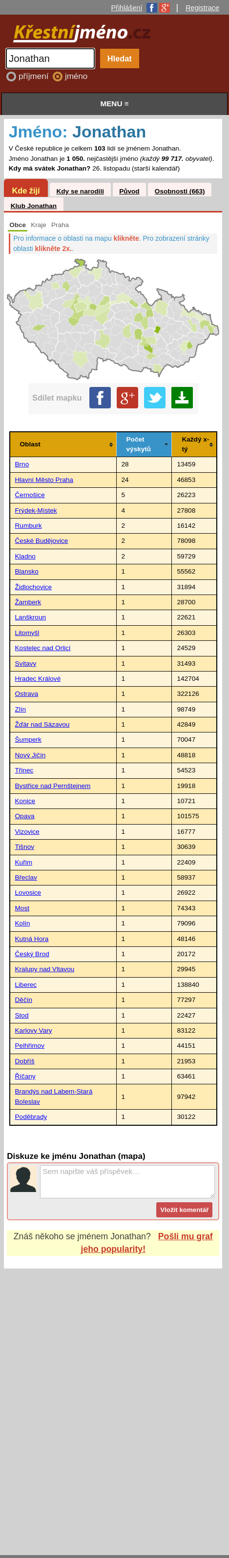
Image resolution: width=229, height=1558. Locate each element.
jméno (76, 76)
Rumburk (28, 525)
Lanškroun (30, 617)
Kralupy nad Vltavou (45, 969)
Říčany (25, 1076)
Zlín (20, 709)
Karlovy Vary (33, 1030)
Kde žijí (26, 190)
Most (22, 908)
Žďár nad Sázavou (42, 724)
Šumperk (28, 739)
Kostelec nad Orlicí (43, 648)
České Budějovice (41, 540)
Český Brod (32, 954)
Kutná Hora (32, 938)
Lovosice (28, 892)
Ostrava (27, 693)
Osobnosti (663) (180, 191)
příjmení (35, 76)
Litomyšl (27, 632)
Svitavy (26, 663)
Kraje (38, 225)
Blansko (27, 571)
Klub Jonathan (34, 206)
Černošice (30, 495)
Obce (17, 225)
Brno (22, 464)
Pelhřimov (29, 1045)
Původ (129, 191)
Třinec (24, 770)
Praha (60, 225)
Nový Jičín (30, 755)
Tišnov (25, 846)
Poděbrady (31, 1116)
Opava (25, 816)
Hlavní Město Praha (44, 479)
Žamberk (28, 602)
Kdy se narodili (80, 191)
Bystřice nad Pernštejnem (53, 785)
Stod (22, 1015)
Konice (25, 801)
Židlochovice (33, 587)
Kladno (25, 556)
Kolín (22, 923)
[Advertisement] (114, 1402)
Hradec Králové (38, 678)
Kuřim (24, 862)
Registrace (202, 8)
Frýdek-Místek (36, 510)
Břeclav (26, 877)
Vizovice (27, 831)
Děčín (24, 999)
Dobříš (25, 1061)
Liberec (26, 984)
